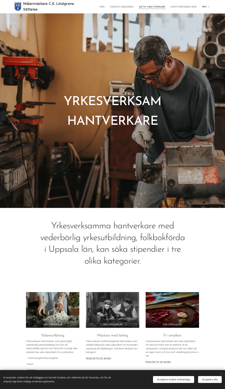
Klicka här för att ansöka (98, 358)
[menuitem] (108, 7)
